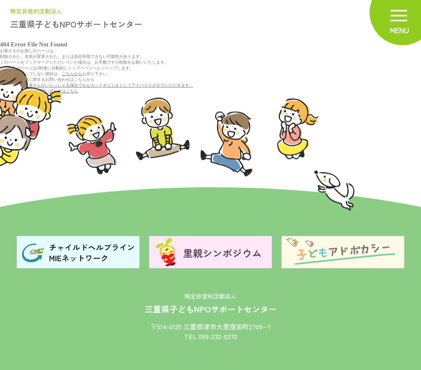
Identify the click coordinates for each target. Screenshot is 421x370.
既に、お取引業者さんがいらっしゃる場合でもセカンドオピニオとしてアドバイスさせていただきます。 (96, 85)
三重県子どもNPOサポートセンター (76, 19)
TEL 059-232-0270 (210, 336)
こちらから (72, 73)
